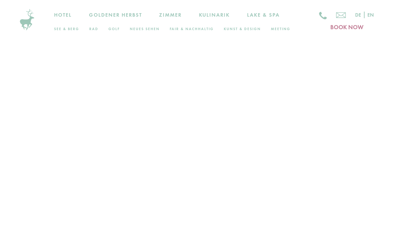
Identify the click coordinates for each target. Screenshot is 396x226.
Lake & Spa (263, 15)
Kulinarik (214, 15)
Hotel (63, 15)
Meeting (280, 29)
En (370, 15)
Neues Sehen (145, 29)
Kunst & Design (242, 29)
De (358, 15)
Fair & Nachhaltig (192, 29)
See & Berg (66, 29)
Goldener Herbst (115, 15)
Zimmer (170, 15)
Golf (114, 29)
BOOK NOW (346, 27)
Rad (93, 29)
